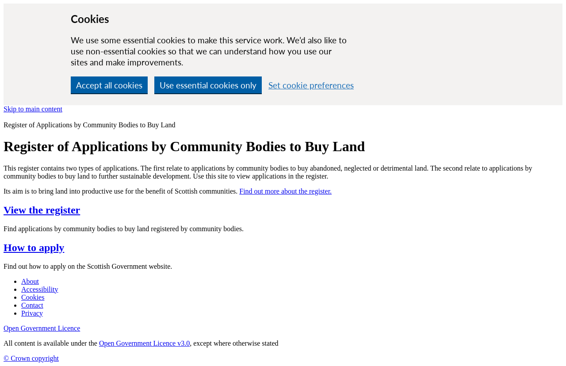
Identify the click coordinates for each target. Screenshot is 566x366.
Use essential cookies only (208, 85)
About (30, 281)
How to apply (34, 247)
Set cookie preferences (311, 85)
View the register (42, 210)
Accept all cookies (109, 85)
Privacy (32, 313)
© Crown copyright (31, 358)
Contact (32, 305)
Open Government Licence (42, 328)
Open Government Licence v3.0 (144, 343)
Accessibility (39, 289)
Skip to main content (33, 109)
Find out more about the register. (285, 191)
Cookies (32, 297)
